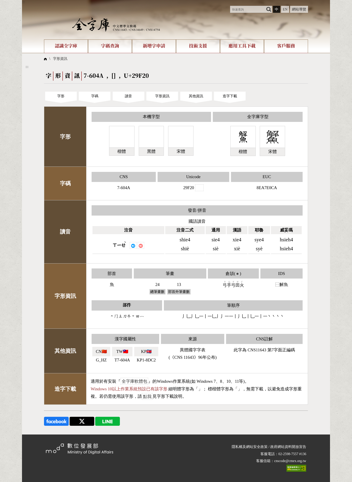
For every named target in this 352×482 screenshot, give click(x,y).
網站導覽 (299, 9)
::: (23, 2)
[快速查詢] (247, 9)
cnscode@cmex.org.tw (290, 461)
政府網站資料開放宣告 (288, 447)
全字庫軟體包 (134, 381)
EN (285, 9)
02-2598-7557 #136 (292, 454)
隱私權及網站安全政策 (250, 447)
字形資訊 (60, 59)
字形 (60, 96)
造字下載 (230, 96)
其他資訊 (196, 96)
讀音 (128, 96)
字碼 (94, 96)
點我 (147, 396)
